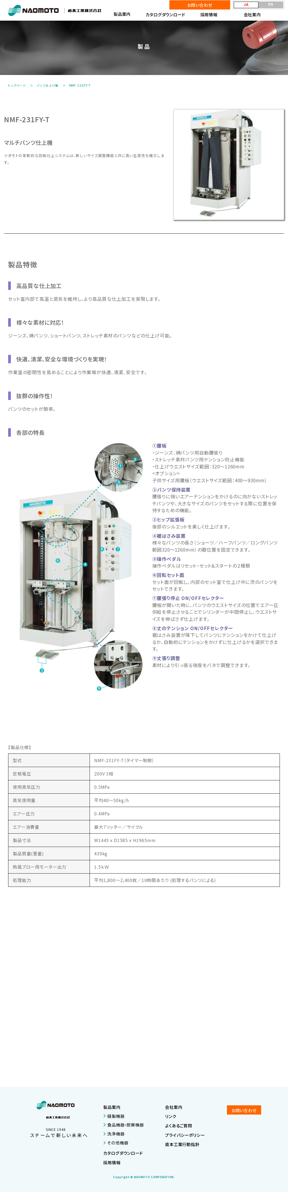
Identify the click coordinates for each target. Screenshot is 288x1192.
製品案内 (111, 1107)
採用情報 (208, 14)
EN (271, 4)
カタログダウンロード (165, 14)
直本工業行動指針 (182, 1144)
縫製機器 (113, 1116)
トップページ (18, 85)
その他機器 (115, 1143)
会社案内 (252, 14)
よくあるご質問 (178, 1125)
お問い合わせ (199, 5)
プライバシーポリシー (185, 1135)
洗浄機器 (113, 1134)
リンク (170, 1116)
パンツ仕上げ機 (50, 85)
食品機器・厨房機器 (123, 1125)
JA (246, 5)
